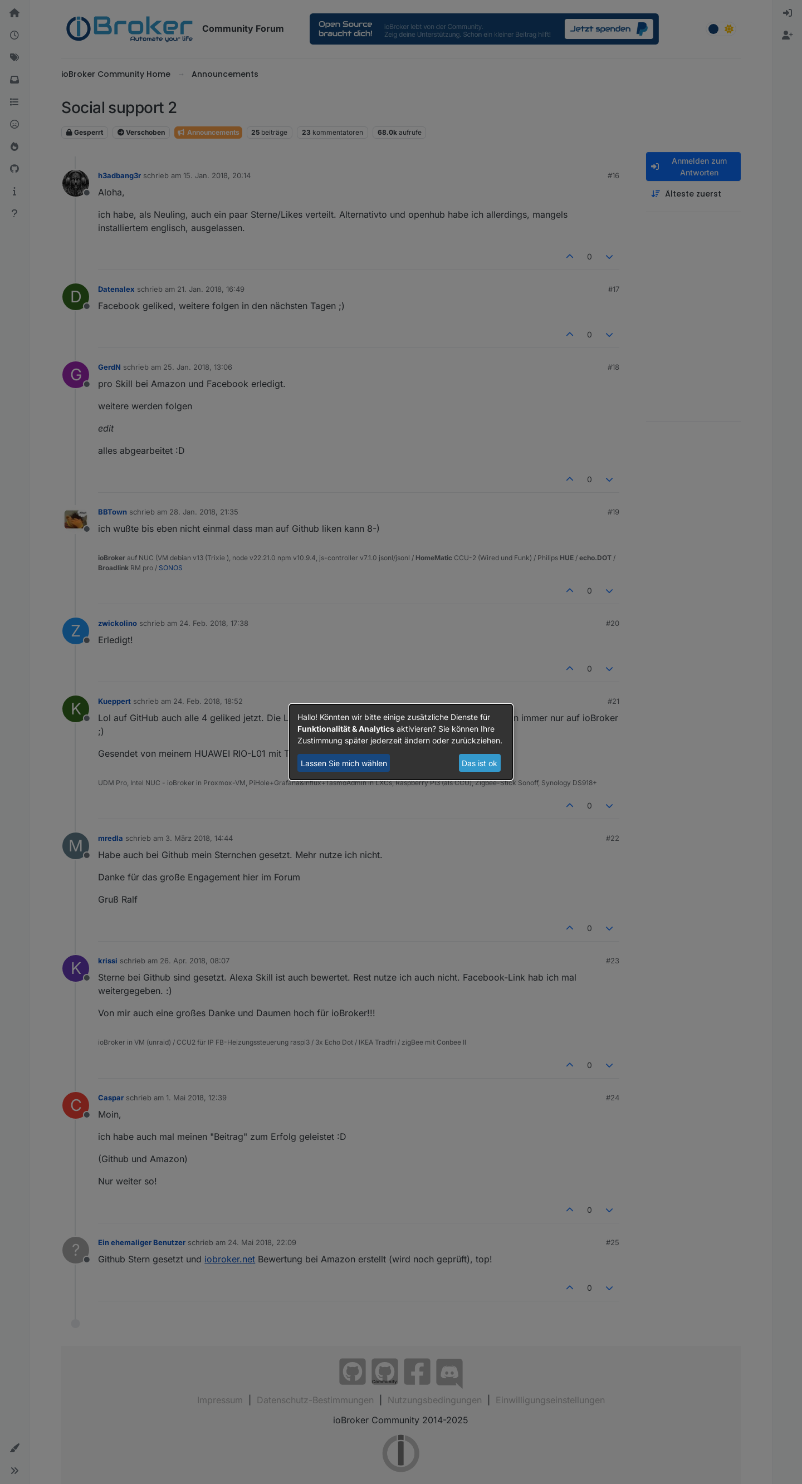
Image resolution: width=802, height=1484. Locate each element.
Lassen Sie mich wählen (344, 763)
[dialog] (401, 742)
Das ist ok (479, 763)
